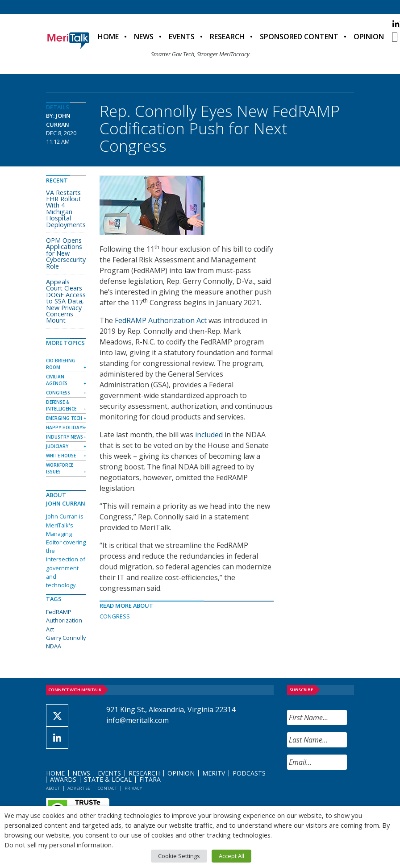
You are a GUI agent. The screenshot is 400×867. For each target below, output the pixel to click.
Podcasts (249, 773)
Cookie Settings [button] (179, 856)
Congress (115, 616)
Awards (63, 779)
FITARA (150, 779)
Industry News (64, 437)
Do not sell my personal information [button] (58, 844)
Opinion (369, 36)
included (209, 435)
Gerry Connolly (66, 638)
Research (227, 36)
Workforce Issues (59, 468)
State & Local (108, 779)
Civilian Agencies (56, 379)
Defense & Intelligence (61, 405)
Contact (107, 788)
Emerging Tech (64, 418)
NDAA (53, 646)
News (144, 36)
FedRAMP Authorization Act (161, 320)
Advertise (78, 788)
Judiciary (57, 446)
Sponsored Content (299, 36)
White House (61, 455)
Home (108, 36)
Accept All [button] (231, 856)
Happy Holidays (65, 427)
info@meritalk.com (137, 720)
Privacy (133, 788)
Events (182, 36)
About (53, 788)
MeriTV (213, 773)
